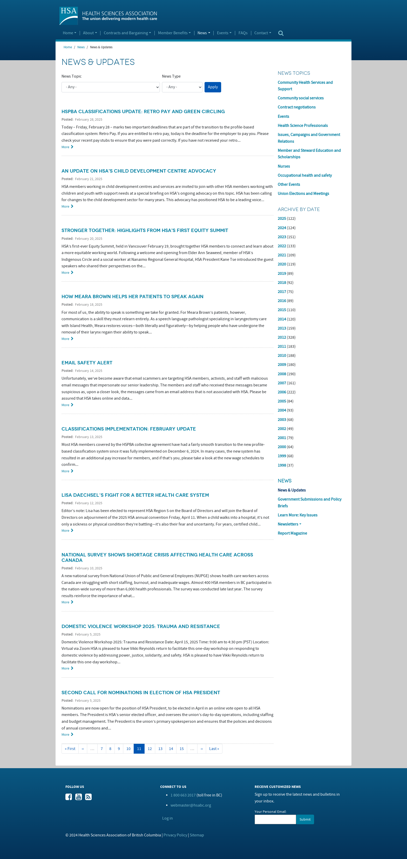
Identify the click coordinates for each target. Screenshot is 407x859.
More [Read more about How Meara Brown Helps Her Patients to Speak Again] (65, 338)
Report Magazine (292, 533)
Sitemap (197, 835)
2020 (282, 264)
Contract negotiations (297, 107)
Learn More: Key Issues (297, 515)
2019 (282, 273)
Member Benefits (173, 33)
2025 (282, 218)
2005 (282, 401)
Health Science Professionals (303, 125)
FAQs (243, 33)
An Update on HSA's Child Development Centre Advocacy (139, 171)
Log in (167, 818)
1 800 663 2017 (183, 795)
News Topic (72, 76)
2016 (282, 300)
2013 (282, 328)
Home (68, 33)
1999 (282, 456)
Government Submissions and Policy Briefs (309, 503)
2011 (282, 346)
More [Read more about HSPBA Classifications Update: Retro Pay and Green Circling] (65, 147)
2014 (282, 319)
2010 (282, 355)
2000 (282, 446)
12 (151, 748)
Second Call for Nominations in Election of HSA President (141, 693)
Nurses (284, 166)
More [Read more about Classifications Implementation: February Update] (65, 471)
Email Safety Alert (87, 363)
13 (162, 748)
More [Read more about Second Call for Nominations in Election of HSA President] (65, 734)
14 (173, 748)
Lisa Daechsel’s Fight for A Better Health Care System (135, 495)
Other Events (289, 184)
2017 (282, 291)
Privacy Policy (175, 835)
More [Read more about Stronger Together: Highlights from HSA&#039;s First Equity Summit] (65, 272)
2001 (282, 437)
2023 (282, 237)
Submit (305, 819)
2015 (282, 309)
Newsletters (288, 524)
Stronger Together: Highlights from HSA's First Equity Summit (145, 230)
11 (141, 750)
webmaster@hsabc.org (191, 805)
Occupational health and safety (305, 175)
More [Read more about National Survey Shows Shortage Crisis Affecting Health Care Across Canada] (65, 602)
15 (183, 748)
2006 (282, 392)
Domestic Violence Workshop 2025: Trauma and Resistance (141, 626)
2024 (282, 227)
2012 (282, 337)
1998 (282, 465)
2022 (282, 246)
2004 (282, 410)
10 (130, 748)
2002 (282, 428)
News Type (171, 76)
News (202, 33)
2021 (282, 255)
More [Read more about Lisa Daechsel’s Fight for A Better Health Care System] (65, 530)
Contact (261, 33)
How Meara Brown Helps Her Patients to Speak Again (133, 296)
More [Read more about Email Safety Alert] (65, 405)
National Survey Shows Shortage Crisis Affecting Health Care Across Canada (157, 557)
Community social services (301, 98)
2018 (282, 282)
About (88, 33)
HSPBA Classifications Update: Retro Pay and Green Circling (143, 111)
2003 (282, 419)
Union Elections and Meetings (303, 193)
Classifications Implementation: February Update (129, 429)
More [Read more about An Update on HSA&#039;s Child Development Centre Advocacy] (65, 206)
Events (222, 33)
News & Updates (292, 490)
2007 (282, 383)
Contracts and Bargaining (126, 33)
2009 (282, 364)
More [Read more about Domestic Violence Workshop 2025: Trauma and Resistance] (65, 668)
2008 (282, 374)
